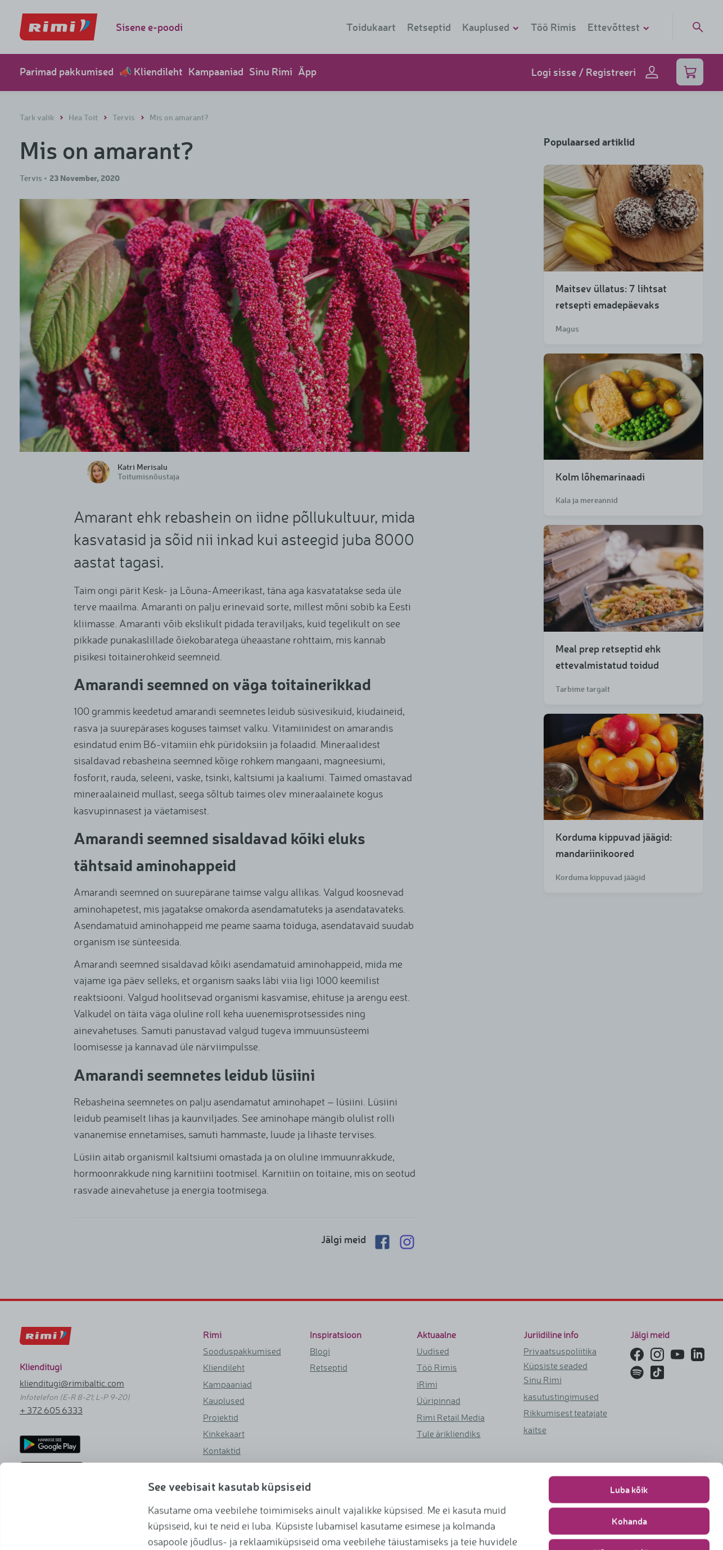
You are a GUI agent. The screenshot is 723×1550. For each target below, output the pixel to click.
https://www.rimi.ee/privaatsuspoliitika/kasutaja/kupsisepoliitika (318, 1410)
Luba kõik (629, 1295)
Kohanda (629, 1327)
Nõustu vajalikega (629, 1358)
